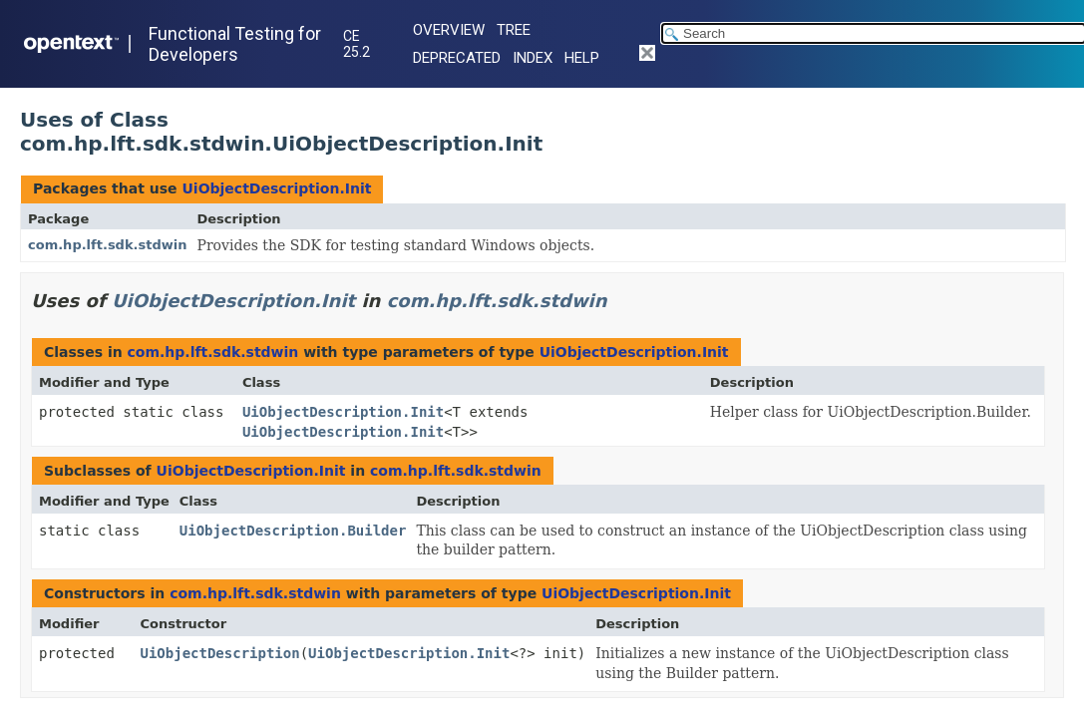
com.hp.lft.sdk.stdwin (107, 244)
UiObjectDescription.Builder (293, 530)
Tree (514, 30)
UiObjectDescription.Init (276, 188)
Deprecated (457, 58)
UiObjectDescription (220, 653)
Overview (449, 30)
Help (581, 58)
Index (532, 58)
